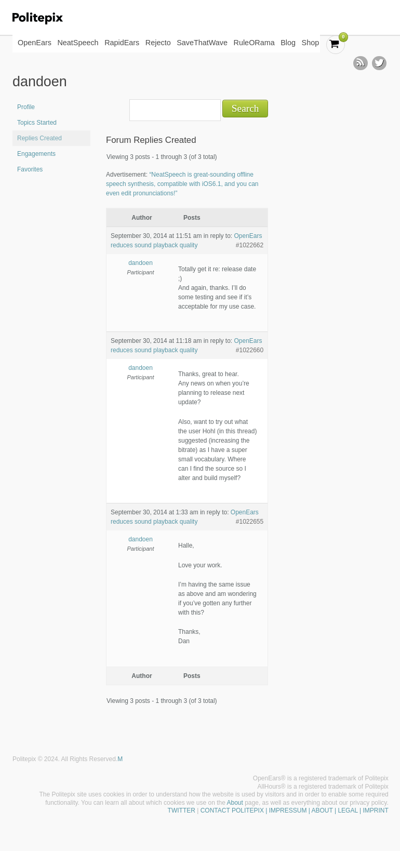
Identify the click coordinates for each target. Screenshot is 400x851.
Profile (26, 107)
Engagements (36, 153)
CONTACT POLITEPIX (232, 810)
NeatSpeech (77, 42)
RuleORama (254, 42)
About (235, 802)
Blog (288, 42)
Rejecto (158, 42)
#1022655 (249, 521)
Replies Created (39, 138)
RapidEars (121, 42)
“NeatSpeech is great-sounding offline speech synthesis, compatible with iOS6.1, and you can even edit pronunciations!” (182, 184)
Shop (310, 42)
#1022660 (249, 350)
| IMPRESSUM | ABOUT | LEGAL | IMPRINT (326, 810)
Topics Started (37, 122)
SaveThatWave (202, 42)
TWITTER (181, 810)
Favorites (30, 169)
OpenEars (34, 42)
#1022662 (249, 245)
